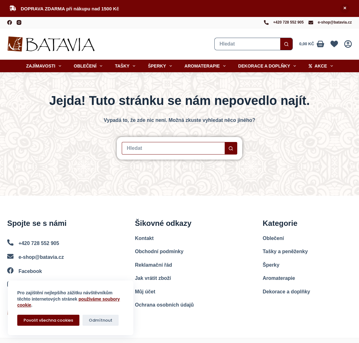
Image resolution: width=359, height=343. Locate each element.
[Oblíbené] (334, 44)
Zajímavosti (45, 66)
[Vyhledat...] (247, 44)
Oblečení (89, 66)
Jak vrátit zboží (153, 278)
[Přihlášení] (348, 44)
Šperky (161, 66)
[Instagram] (19, 22)
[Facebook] (9, 22)
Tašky (126, 66)
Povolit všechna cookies (48, 320)
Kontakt (144, 238)
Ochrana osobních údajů (164, 305)
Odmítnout (100, 320)
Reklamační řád (153, 265)
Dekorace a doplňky (268, 66)
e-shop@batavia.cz (335, 22)
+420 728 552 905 (288, 22)
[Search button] (286, 44)
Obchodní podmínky (159, 251)
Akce (321, 66)
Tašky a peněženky (285, 251)
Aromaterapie (206, 66)
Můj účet (145, 291)
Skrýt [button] (345, 8)
